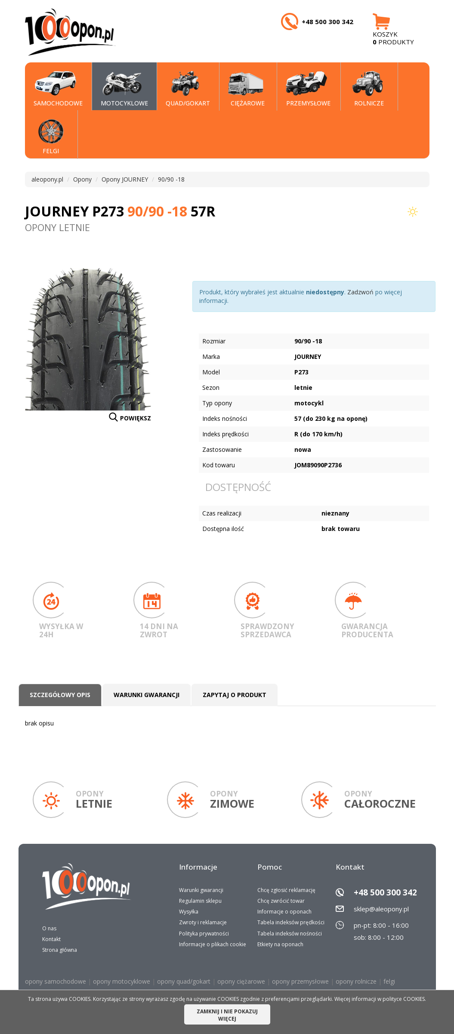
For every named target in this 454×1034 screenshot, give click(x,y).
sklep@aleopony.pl (381, 908)
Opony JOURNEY (125, 179)
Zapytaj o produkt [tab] (234, 695)
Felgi (49, 137)
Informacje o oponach (284, 911)
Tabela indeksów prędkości (290, 922)
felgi (389, 981)
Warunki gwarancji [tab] (146, 695)
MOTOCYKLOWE (124, 89)
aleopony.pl (47, 179)
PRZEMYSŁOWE (308, 89)
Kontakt (51, 939)
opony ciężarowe (241, 981)
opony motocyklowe (121, 981)
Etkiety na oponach (280, 944)
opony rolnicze (356, 981)
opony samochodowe (55, 981)
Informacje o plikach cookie (212, 944)
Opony (82, 179)
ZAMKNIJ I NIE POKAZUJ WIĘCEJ (227, 1015)
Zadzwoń (360, 292)
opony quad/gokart (183, 981)
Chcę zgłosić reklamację (286, 890)
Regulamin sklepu (200, 900)
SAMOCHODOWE (58, 89)
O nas (49, 928)
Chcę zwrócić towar (281, 900)
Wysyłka (188, 911)
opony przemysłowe (300, 981)
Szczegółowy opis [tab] (60, 695)
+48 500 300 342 (385, 892)
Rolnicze (366, 89)
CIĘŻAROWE (246, 89)
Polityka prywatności (204, 933)
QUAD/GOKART (188, 89)
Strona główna (59, 950)
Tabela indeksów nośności (289, 933)
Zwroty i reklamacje (203, 922)
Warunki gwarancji (201, 890)
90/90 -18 (171, 179)
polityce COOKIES (404, 999)
